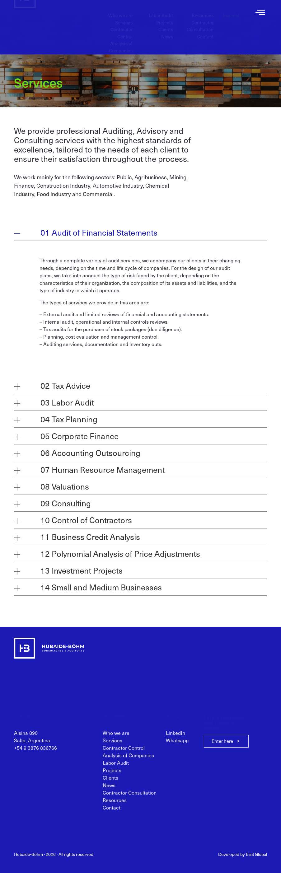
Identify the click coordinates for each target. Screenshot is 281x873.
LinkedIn (175, 736)
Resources (202, 9)
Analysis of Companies (121, 41)
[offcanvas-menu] (260, 12)
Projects (164, 16)
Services (124, 16)
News (167, 30)
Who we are (120, 9)
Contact (205, 30)
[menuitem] (230, 9)
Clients (165, 23)
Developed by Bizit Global (242, 854)
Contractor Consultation (200, 20)
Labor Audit (161, 9)
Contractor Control (121, 27)
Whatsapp (177, 744)
